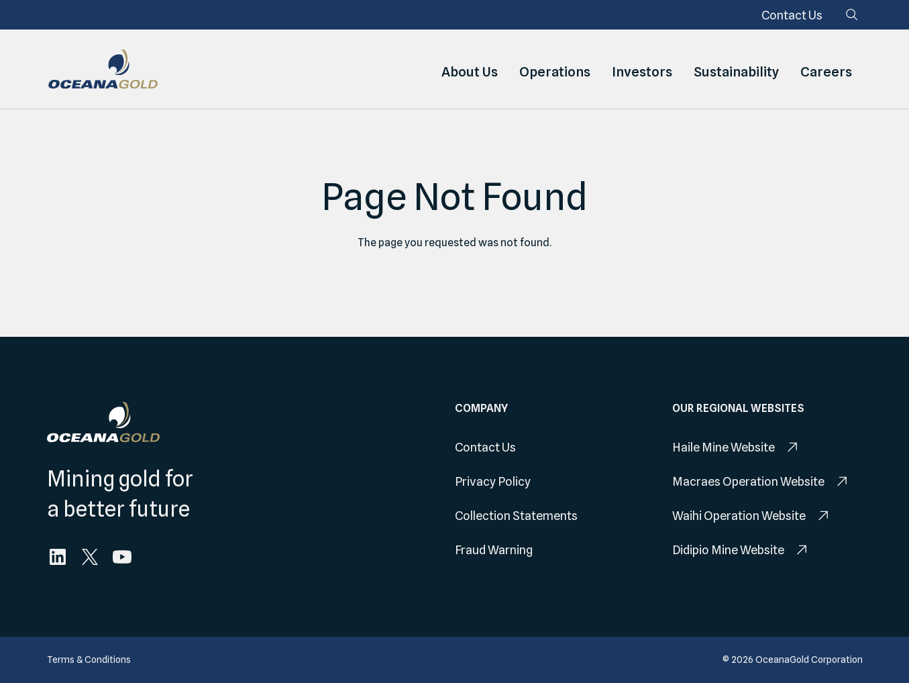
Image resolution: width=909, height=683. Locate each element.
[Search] (852, 14)
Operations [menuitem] (555, 69)
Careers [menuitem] (826, 69)
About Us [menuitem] (470, 69)
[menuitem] (792, 15)
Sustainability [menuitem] (736, 69)
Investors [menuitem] (642, 69)
